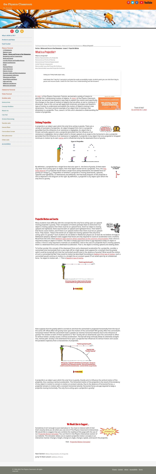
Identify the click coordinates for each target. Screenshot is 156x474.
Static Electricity (8, 69)
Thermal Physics (8, 67)
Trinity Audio (54, 74)
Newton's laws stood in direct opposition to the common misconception (82, 239)
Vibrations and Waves (9, 77)
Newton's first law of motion (104, 254)
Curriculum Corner (8, 131)
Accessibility (6, 144)
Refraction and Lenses (9, 85)
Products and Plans (8, 40)
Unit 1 (39, 96)
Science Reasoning (8, 119)
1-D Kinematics (7, 50)
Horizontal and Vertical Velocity (45, 60)
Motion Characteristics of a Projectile (46, 58)
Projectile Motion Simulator (48, 434)
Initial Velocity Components (44, 64)
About (126, 469)
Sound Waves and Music (10, 79)
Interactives (6, 102)
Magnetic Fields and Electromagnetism (14, 73)
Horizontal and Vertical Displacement (47, 62)
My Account (7, 8)
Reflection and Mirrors (9, 83)
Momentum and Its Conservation (12, 56)
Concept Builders (7, 106)
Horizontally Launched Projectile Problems (48, 66)
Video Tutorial (7, 94)
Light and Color (7, 81)
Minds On (5, 111)
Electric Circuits (7, 71)
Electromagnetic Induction (11, 75)
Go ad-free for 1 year (139, 110)
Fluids (5, 64)
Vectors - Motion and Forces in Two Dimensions (17, 54)
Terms (141, 469)
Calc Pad (5, 115)
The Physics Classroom (41, 45)
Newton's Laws (7, 52)
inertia (61, 138)
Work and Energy (8, 58)
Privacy (114, 469)
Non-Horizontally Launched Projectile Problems (50, 68)
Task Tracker (6, 44)
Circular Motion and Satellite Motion (13, 60)
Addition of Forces (57, 457)
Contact (120, 469)
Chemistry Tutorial (8, 90)
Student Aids (6, 98)
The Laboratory (7, 136)
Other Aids (5, 140)
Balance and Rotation (9, 62)
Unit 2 (74, 98)
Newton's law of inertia (74, 258)
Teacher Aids (6, 123)
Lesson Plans (6, 127)
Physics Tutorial (7, 48)
